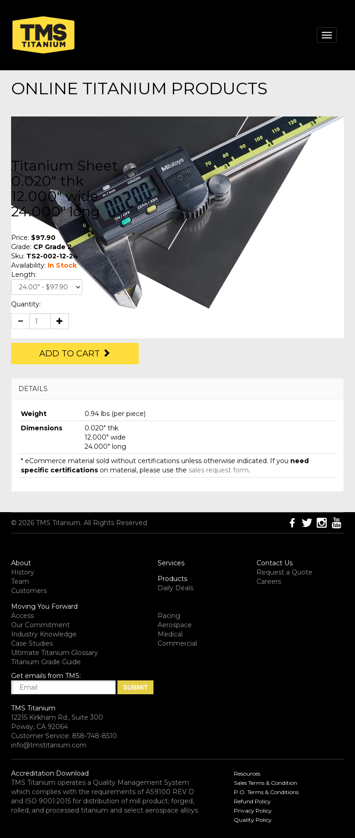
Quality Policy (253, 819)
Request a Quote (284, 572)
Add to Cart (74, 354)
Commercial (177, 643)
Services (171, 563)
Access (22, 616)
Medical (170, 634)
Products (172, 579)
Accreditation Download (50, 773)
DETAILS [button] (33, 389)
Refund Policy (252, 801)
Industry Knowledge (44, 634)
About (21, 563)
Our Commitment (40, 625)
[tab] (177, 389)
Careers (269, 581)
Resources (247, 773)
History (22, 572)
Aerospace (175, 625)
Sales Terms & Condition (265, 782)
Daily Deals (175, 588)
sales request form (219, 470)
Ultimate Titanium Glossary (54, 652)
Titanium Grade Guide (46, 662)
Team (20, 581)
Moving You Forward (44, 606)
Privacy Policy (253, 810)
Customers (29, 591)
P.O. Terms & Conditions (266, 792)
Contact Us (275, 563)
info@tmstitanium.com (48, 745)
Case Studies (32, 643)
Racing (169, 616)
